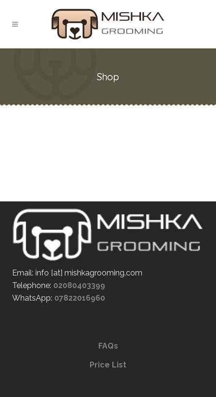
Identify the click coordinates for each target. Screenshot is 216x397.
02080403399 (79, 285)
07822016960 (79, 298)
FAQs (108, 346)
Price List (108, 364)
